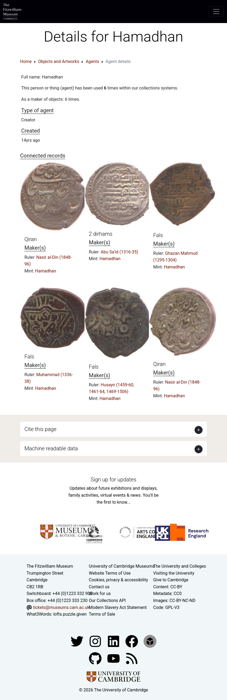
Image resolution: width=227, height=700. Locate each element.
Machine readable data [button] (51, 448)
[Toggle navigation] (216, 11)
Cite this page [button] (40, 429)
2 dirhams (100, 234)
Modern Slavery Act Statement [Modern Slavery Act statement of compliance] (118, 607)
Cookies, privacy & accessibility (118, 579)
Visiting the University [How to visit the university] (173, 573)
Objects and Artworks (58, 61)
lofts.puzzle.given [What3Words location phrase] (69, 614)
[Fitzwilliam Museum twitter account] (77, 640)
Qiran (30, 239)
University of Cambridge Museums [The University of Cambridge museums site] (122, 566)
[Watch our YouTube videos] (114, 658)
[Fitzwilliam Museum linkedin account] (132, 640)
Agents (92, 61)
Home (26, 61)
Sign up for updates (113, 479)
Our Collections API (107, 600)
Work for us (100, 593)
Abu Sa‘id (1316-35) (119, 251)
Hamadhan (45, 271)
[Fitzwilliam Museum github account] (96, 658)
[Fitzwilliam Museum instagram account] (96, 640)
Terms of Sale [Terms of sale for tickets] (102, 614)
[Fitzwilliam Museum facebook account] (114, 640)
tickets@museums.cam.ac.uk (61, 607)
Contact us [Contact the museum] (99, 586)
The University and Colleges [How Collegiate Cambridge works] (179, 566)
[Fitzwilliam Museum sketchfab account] (150, 640)
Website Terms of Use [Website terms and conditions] (110, 573)
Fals (158, 235)
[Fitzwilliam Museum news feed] (131, 658)
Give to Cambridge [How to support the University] (170, 579)
